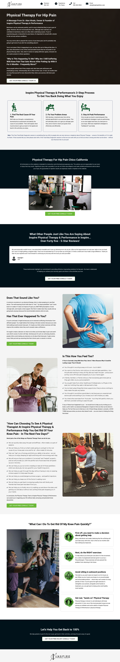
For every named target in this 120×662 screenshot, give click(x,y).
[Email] (87, 3)
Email (91, 3)
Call (74, 3)
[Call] (70, 3)
